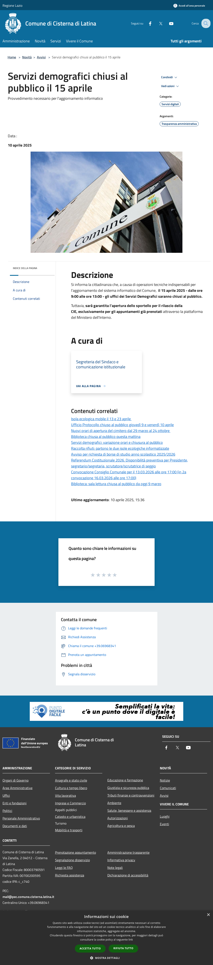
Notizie (165, 780)
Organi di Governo (15, 780)
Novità (27, 57)
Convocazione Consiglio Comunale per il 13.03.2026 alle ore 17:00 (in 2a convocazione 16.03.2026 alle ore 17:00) (128, 475)
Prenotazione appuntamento (75, 852)
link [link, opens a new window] (130, 939)
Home (12, 57)
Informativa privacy (121, 860)
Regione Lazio (12, 5)
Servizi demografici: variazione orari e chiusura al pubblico (117, 442)
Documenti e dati (15, 825)
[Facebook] (147, 23)
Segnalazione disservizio (72, 860)
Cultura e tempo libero (71, 787)
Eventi (164, 823)
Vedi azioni (170, 86)
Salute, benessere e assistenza (129, 810)
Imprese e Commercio (70, 803)
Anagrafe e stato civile (71, 780)
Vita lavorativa (65, 795)
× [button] (208, 915)
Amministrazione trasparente (128, 852)
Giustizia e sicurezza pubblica (128, 787)
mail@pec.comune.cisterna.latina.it (28, 896)
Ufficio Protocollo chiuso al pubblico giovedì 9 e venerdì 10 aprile (122, 425)
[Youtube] (168, 23)
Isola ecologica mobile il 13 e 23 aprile (101, 419)
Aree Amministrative (17, 787)
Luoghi (165, 816)
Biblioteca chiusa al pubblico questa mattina (105, 436)
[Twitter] (157, 23)
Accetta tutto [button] (90, 948)
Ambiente (114, 802)
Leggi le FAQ (64, 867)
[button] (106, 958)
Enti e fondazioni (15, 803)
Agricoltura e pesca (121, 825)
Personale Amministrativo (21, 818)
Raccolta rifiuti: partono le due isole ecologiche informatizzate (120, 448)
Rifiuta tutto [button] (123, 948)
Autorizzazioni (117, 818)
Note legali (115, 867)
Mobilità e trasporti (68, 830)
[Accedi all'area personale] (189, 6)
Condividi (169, 77)
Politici (7, 810)
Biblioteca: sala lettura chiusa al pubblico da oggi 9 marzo (116, 484)
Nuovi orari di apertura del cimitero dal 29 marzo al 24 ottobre (120, 430)
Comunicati (168, 787)
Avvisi (41, 57)
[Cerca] (205, 23)
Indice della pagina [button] (25, 268)
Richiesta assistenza (69, 875)
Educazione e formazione (125, 780)
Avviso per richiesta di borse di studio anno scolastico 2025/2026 (123, 454)
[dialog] (106, 937)
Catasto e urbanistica (70, 816)
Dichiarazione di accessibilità (127, 875)
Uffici (6, 795)
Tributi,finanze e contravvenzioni (130, 795)
